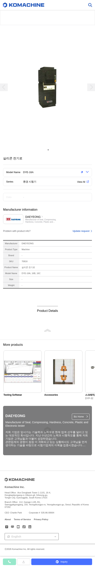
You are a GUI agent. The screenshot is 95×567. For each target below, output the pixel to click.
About (8, 519)
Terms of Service (22, 519)
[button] (53, 172)
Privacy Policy (41, 519)
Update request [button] (81, 231)
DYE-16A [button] (28, 172)
